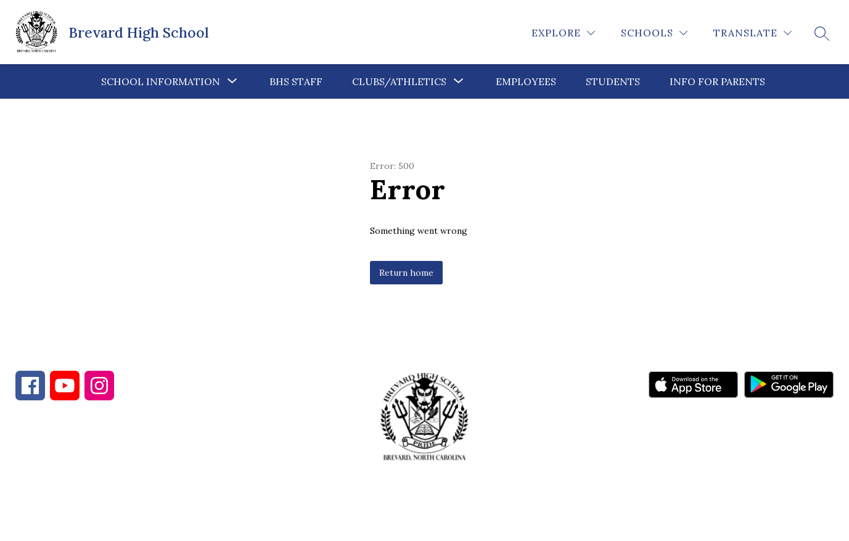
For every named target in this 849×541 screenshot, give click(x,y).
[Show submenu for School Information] (160, 81)
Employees (526, 81)
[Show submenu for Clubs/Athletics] (399, 81)
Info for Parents (717, 81)
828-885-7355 (233, 474)
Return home (406, 272)
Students (613, 81)
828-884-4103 (124, 474)
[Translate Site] (752, 33)
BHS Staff (295, 81)
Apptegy (450, 523)
